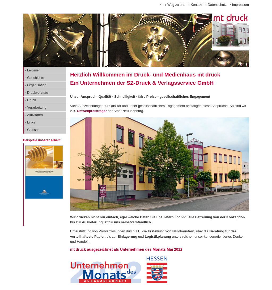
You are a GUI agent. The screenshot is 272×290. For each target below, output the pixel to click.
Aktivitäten (35, 115)
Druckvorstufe (37, 93)
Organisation (36, 85)
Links (31, 122)
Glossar (33, 130)
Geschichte (35, 78)
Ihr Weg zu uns (174, 5)
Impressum (240, 5)
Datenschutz (217, 5)
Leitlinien (34, 70)
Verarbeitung (36, 107)
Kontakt (196, 5)
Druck (31, 100)
